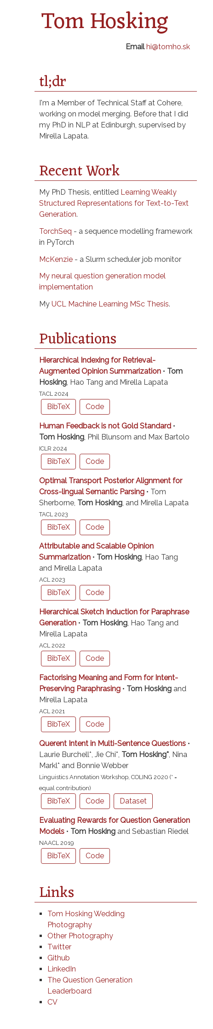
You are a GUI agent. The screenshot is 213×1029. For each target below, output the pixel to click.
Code (95, 406)
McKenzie (56, 259)
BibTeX (58, 406)
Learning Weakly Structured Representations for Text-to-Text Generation (114, 203)
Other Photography (80, 935)
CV (52, 1002)
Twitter (59, 946)
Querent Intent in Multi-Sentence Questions (113, 743)
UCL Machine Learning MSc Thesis (110, 304)
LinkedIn (61, 969)
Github (58, 958)
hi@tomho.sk (168, 46)
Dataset (133, 801)
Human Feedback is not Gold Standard (106, 426)
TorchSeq (55, 231)
